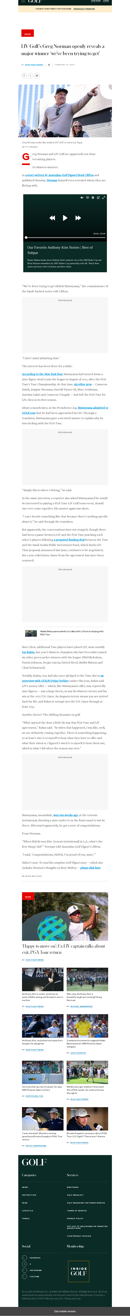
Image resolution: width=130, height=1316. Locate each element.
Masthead (72, 1187)
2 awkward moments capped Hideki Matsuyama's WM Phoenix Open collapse (86, 1044)
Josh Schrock (78, 1053)
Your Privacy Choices (79, 1236)
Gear (24, 1203)
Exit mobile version (65, 1311)
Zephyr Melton (34, 1096)
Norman (52, 180)
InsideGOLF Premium (84, 9)
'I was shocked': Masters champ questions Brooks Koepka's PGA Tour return (42, 1137)
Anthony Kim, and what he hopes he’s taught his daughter (42, 1042)
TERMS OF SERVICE (77, 1211)
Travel (26, 1218)
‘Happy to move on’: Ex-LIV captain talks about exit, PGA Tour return (63, 949)
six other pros (83, 384)
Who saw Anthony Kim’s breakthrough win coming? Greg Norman (84, 997)
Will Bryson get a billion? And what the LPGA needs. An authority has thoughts (85, 1090)
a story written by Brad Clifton (59, 175)
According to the (42, 374)
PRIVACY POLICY (75, 1218)
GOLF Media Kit (75, 1195)
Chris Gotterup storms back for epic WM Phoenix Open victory (42, 1088)
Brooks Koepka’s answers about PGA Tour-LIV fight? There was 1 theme (87, 1135)
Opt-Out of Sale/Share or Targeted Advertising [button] (87, 1227)
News (28, 897)
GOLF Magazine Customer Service (86, 1203)
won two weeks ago (65, 815)
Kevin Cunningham (36, 1146)
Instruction (29, 1195)
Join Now (96, 1)
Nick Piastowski (34, 65)
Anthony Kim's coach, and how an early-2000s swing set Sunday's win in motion (42, 997)
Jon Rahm (28, 652)
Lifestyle (27, 1211)
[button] (30, 75)
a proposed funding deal (69, 540)
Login (106, 1)
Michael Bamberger (81, 1006)
